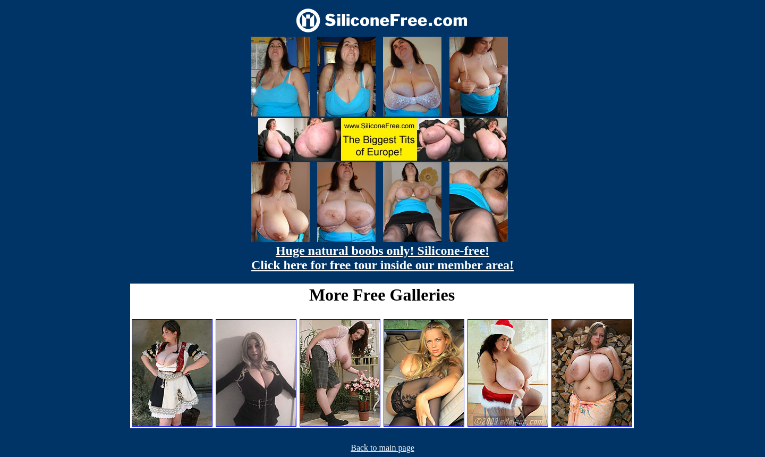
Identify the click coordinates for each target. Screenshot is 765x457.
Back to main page (382, 447)
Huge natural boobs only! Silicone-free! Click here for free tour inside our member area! (382, 258)
